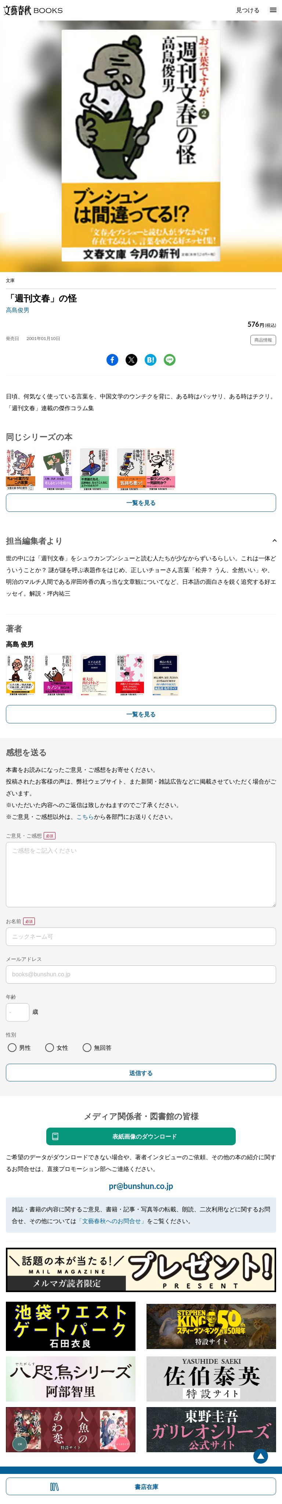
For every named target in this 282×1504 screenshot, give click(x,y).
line (170, 360)
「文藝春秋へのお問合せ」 (111, 1220)
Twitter (131, 360)
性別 (11, 1034)
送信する (141, 1073)
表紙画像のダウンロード (144, 1136)
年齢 (11, 997)
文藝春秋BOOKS (32, 10)
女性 (62, 1047)
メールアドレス (24, 959)
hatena (150, 360)
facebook (112, 360)
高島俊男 (17, 309)
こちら (85, 816)
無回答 (103, 1047)
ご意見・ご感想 (24, 835)
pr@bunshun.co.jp (141, 1186)
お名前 (13, 921)
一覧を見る (141, 502)
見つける (248, 9)
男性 (25, 1047)
